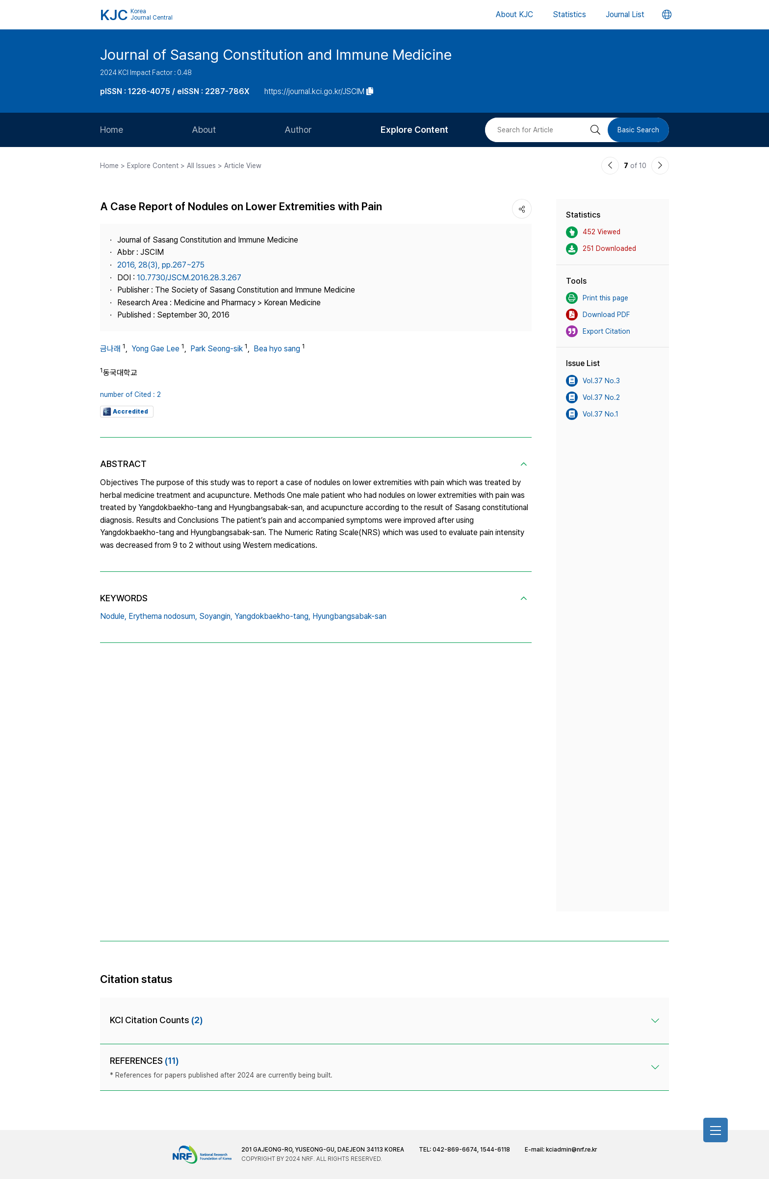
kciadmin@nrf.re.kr (571, 1149)
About (204, 129)
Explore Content (414, 129)
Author (298, 129)
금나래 (110, 348)
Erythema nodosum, (162, 616)
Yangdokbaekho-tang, (272, 616)
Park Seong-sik (216, 348)
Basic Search (638, 130)
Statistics (569, 14)
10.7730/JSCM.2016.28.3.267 (189, 277)
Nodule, (113, 616)
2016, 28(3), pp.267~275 (161, 265)
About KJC (514, 14)
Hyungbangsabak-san (349, 616)
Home (111, 129)
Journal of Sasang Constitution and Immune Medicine (276, 54)
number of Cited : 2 (130, 394)
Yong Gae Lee (155, 348)
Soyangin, (215, 616)
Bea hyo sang (277, 348)
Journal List (625, 14)
